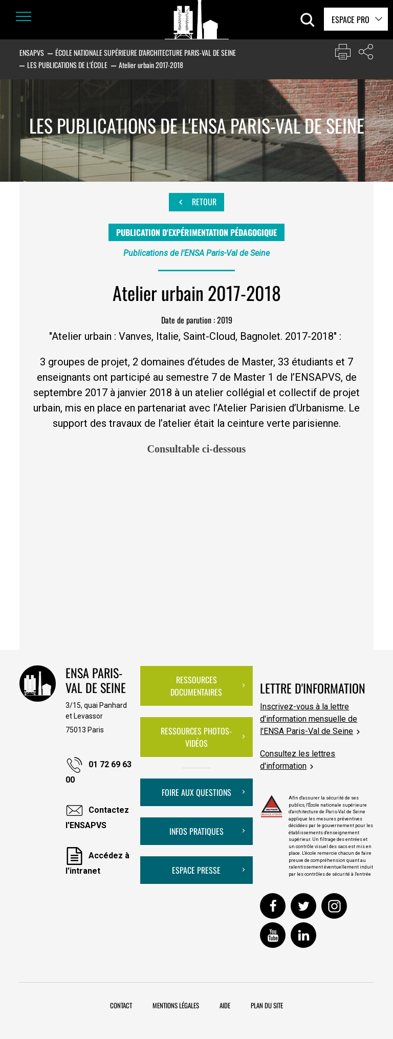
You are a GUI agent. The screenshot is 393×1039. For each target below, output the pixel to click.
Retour (196, 202)
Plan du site (267, 1005)
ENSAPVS (31, 52)
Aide (225, 1005)
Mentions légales (175, 1005)
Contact (121, 1005)
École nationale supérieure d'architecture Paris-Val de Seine (145, 52)
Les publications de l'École (67, 64)
